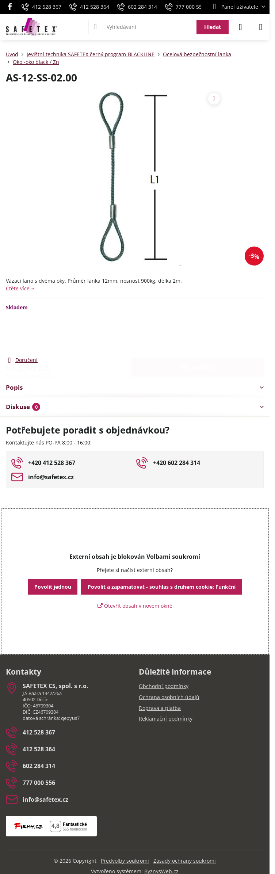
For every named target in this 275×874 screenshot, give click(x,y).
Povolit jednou (52, 586)
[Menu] (261, 27)
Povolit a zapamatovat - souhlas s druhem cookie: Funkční (162, 586)
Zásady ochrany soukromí (184, 860)
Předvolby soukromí (125, 860)
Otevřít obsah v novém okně (135, 605)
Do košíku (197, 333)
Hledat (212, 26)
